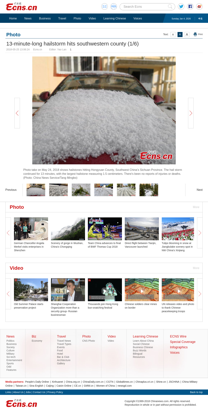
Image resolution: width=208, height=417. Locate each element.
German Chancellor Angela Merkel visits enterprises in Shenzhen (29, 247)
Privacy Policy (55, 392)
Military (10, 353)
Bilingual (137, 353)
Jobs (28, 392)
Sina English (36, 385)
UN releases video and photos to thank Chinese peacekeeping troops (178, 308)
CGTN (110, 381)
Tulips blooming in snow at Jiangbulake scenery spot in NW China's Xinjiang (177, 247)
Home (13, 18)
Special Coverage (182, 342)
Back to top (196, 392)
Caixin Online (63, 385)
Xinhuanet (57, 381)
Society (10, 347)
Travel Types (64, 344)
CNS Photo (88, 340)
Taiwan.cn (21, 385)
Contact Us (39, 392)
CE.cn (77, 385)
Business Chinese (143, 347)
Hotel (60, 353)
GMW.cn (88, 385)
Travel (62, 18)
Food (60, 350)
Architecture (63, 360)
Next (200, 189)
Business (45, 18)
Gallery (61, 363)
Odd (8, 366)
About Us (18, 392)
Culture (10, 350)
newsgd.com (125, 385)
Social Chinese (141, 344)
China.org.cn (73, 381)
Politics (10, 340)
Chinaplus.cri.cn (144, 381)
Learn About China (143, 340)
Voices (137, 18)
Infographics (179, 347)
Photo (77, 18)
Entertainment (14, 360)
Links (8, 392)
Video (92, 18)
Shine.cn (161, 381)
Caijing (50, 385)
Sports (10, 363)
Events (61, 347)
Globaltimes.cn (124, 381)
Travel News (64, 340)
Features (11, 369)
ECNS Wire (178, 336)
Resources (139, 357)
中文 (200, 18)
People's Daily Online (37, 381)
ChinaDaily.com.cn (93, 381)
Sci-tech (11, 357)
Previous (10, 189)
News (28, 18)
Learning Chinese (114, 18)
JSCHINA (174, 381)
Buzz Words (139, 350)
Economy (37, 340)
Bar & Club (63, 357)
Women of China (105, 385)
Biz (34, 336)
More (196, 207)
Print (200, 34)
